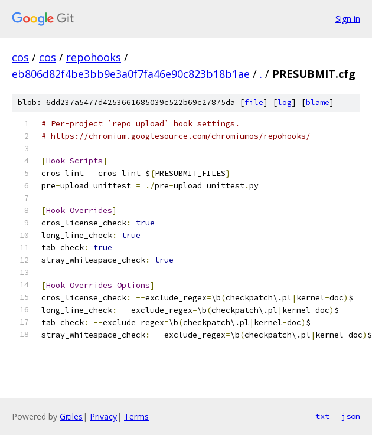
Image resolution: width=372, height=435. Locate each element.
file (253, 102)
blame (317, 102)
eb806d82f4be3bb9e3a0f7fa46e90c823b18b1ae (131, 74)
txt (322, 416)
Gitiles (71, 416)
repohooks (93, 57)
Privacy (103, 416)
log (285, 102)
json (350, 416)
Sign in (347, 18)
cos (20, 57)
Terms (136, 416)
